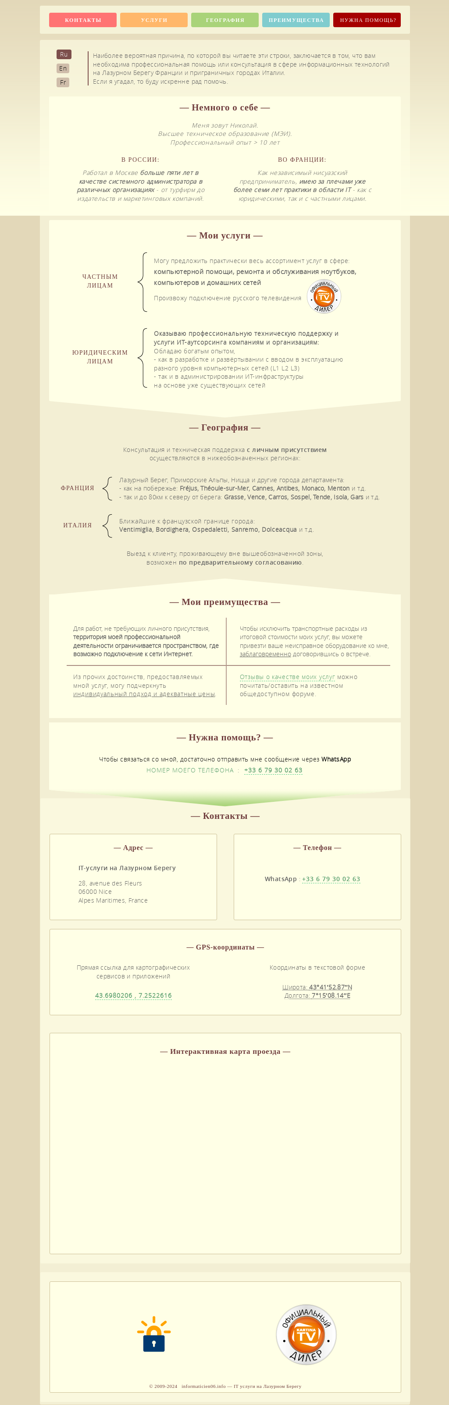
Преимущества (296, 20)
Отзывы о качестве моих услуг (287, 676)
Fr (63, 82)
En (63, 68)
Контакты (83, 20)
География (225, 20)
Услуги (154, 20)
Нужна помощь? (368, 20)
